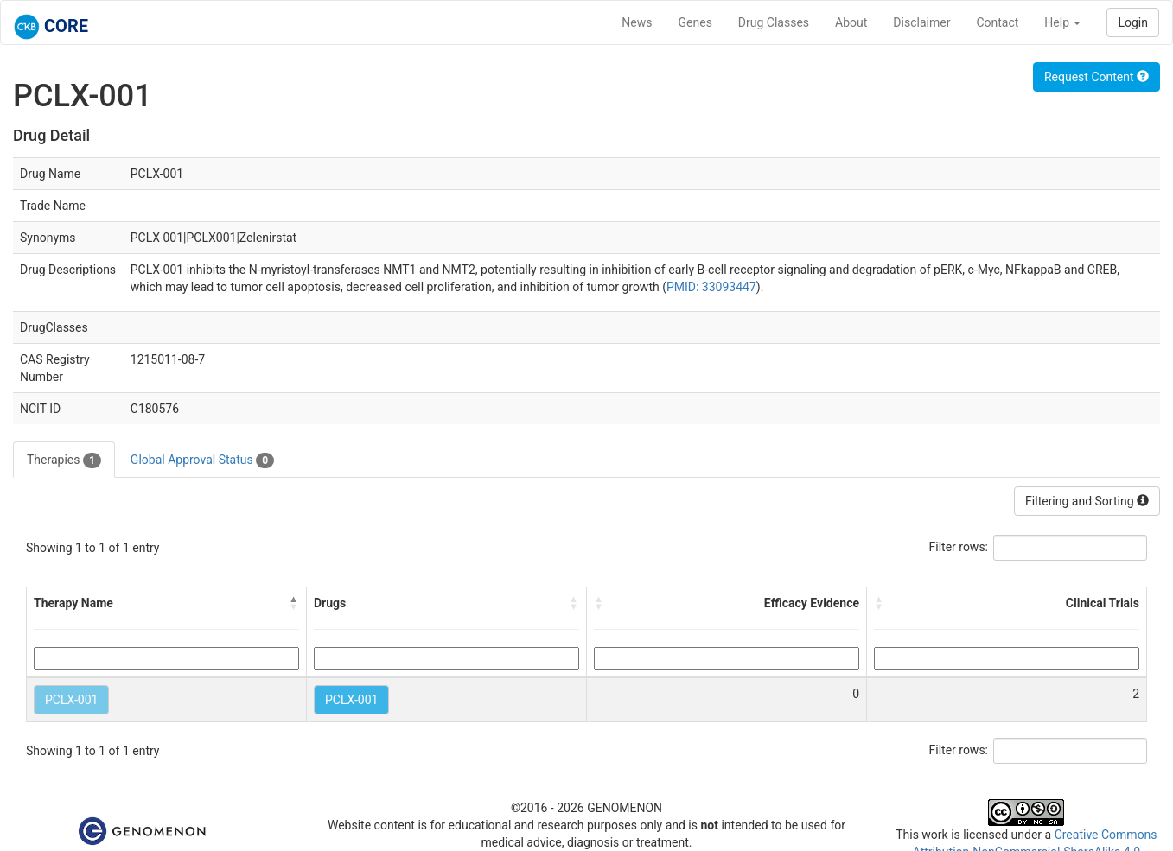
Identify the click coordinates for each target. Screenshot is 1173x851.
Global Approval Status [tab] (202, 460)
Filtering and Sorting (1087, 501)
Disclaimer (921, 22)
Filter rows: (959, 547)
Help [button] (1062, 22)
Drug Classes (773, 22)
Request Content (1096, 77)
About (851, 22)
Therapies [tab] (64, 460)
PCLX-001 (71, 700)
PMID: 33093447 (711, 287)
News (637, 22)
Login (1133, 22)
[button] (294, 603)
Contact (997, 22)
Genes (695, 22)
